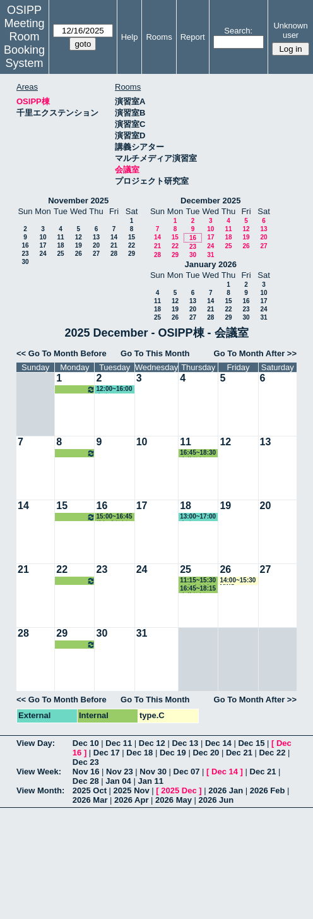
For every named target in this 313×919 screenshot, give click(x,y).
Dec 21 (239, 752)
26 (78, 253)
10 (42, 237)
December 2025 (210, 200)
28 (113, 253)
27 (96, 253)
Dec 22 (272, 752)
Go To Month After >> (255, 353)
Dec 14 (218, 743)
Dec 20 (205, 752)
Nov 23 (119, 771)
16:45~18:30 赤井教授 (198, 453)
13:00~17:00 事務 (198, 517)
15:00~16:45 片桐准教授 (114, 517)
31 (210, 254)
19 (78, 245)
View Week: (38, 771)
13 (96, 237)
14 (113, 237)
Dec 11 (118, 743)
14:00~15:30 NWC (238, 581)
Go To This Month (155, 353)
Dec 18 (139, 752)
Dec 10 (86, 743)
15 (131, 237)
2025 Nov (132, 790)
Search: (238, 30)
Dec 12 (152, 743)
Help (129, 37)
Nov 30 (153, 771)
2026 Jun (216, 800)
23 (24, 253)
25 (60, 253)
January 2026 (211, 264)
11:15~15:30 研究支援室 (198, 581)
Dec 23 (86, 762)
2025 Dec (178, 790)
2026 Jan (225, 790)
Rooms (159, 37)
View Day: (35, 743)
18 (60, 245)
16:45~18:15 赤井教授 (198, 589)
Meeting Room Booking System (24, 43)
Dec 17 (106, 752)
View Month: (40, 790)
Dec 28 (86, 781)
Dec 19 (173, 752)
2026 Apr (131, 800)
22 (131, 245)
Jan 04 (118, 781)
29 (131, 253)
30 (24, 261)
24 (42, 253)
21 (113, 245)
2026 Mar (90, 800)
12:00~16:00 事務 (114, 389)
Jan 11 (150, 781)
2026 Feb (267, 790)
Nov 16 (86, 771)
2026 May (173, 800)
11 (60, 237)
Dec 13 (185, 743)
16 (24, 245)
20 (96, 245)
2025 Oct (90, 790)
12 (78, 237)
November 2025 (78, 200)
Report (192, 37)
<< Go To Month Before (61, 353)
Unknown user (290, 30)
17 (42, 245)
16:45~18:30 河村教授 (75, 389)
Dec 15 (251, 743)
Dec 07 (187, 771)
